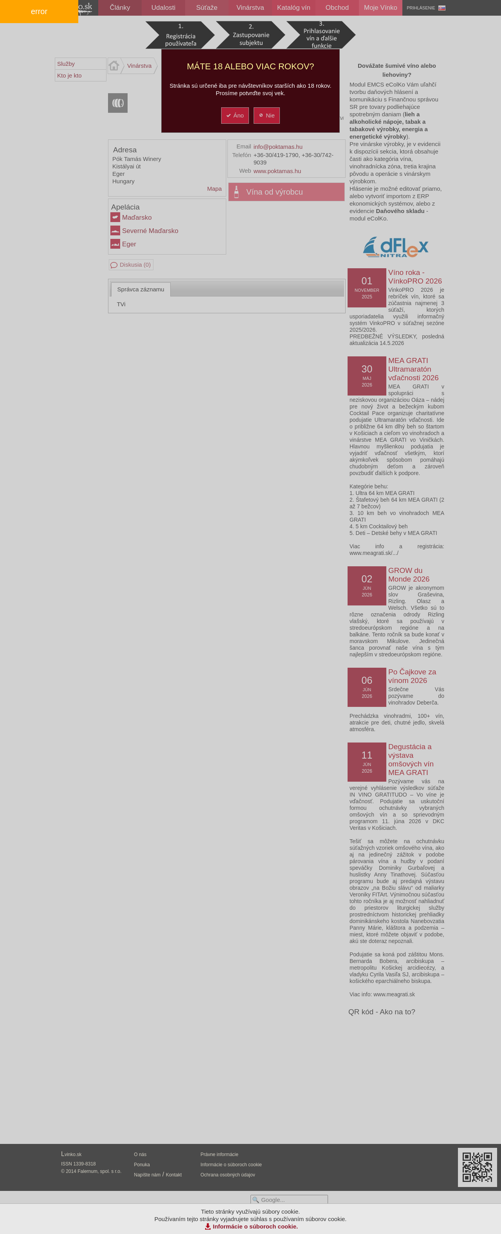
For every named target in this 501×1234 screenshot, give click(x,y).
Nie (266, 115)
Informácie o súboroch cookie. (255, 1226)
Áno (234, 115)
